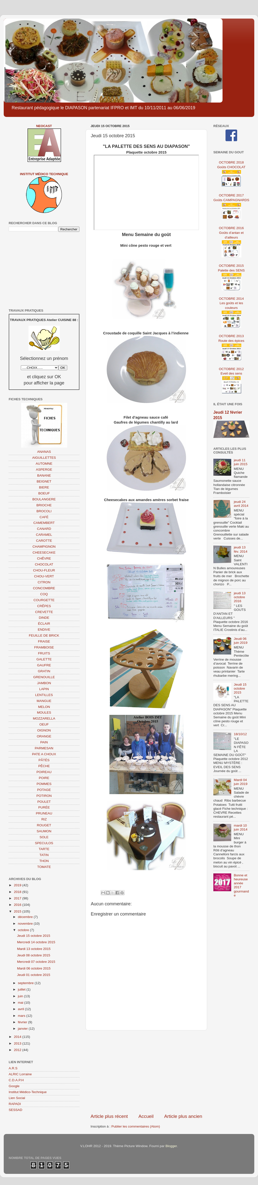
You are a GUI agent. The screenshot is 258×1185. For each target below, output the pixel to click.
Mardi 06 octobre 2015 (34, 968)
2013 (18, 1043)
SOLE (43, 837)
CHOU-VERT (44, 576)
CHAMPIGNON (44, 546)
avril (21, 1009)
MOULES (44, 712)
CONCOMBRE (44, 588)
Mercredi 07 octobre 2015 (36, 962)
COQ (44, 594)
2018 (18, 892)
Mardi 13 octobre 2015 (34, 949)
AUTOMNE (44, 463)
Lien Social (17, 1098)
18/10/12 (240, 734)
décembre (26, 917)
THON (44, 861)
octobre (24, 930)
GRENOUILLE (44, 677)
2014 (18, 1037)
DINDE (44, 617)
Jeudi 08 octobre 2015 (33, 955)
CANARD (44, 529)
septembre (26, 983)
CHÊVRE (44, 558)
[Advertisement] (146, 1071)
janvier (23, 1028)
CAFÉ (43, 517)
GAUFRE (44, 665)
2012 (18, 1050)
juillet (22, 989)
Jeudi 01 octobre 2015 (33, 975)
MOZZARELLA (44, 718)
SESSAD (15, 1110)
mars (22, 1016)
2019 (18, 885)
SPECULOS (44, 843)
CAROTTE (44, 540)
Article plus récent (109, 1116)
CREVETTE (44, 612)
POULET (44, 802)
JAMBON (44, 683)
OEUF (44, 724)
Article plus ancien (183, 1116)
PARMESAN (44, 748)
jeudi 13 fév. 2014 (240, 549)
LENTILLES (44, 695)
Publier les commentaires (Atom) (135, 1126)
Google (14, 1086)
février (23, 1022)
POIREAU (44, 772)
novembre (26, 923)
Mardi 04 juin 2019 (240, 782)
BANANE (44, 475)
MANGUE (44, 701)
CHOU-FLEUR (44, 570)
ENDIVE (44, 629)
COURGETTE (44, 600)
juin (21, 996)
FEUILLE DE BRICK (44, 635)
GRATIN (44, 671)
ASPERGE (44, 469)
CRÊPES (44, 606)
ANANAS (44, 452)
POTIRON (44, 796)
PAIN (44, 742)
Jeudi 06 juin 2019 (240, 641)
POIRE (44, 778)
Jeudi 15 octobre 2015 (33, 936)
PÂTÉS (43, 760)
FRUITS (44, 653)
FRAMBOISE (44, 647)
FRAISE (44, 641)
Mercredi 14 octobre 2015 (36, 942)
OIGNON (44, 730)
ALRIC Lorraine (20, 1074)
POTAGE (44, 790)
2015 (18, 911)
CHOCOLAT (44, 564)
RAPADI (15, 1104)
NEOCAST (44, 126)
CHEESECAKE (43, 552)
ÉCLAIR (44, 623)
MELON (44, 707)
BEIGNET (44, 481)
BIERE (44, 487)
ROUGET (44, 825)
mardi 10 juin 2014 (240, 827)
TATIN (44, 855)
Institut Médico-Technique (28, 1092)
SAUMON (44, 831)
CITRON (44, 582)
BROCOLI (44, 511)
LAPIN (44, 689)
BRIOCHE (44, 505)
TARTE (44, 849)
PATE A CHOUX (44, 754)
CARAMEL (44, 535)
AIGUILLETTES (44, 457)
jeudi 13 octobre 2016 (239, 597)
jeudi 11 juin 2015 (240, 462)
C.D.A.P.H (16, 1080)
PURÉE (44, 807)
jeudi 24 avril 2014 (241, 504)
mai (21, 1002)
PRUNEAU (44, 813)
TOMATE (44, 867)
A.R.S (13, 1068)
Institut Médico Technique (44, 174)
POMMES (43, 784)
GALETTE (44, 659)
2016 (18, 905)
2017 (18, 898)
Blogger (171, 1146)
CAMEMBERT (44, 523)
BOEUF (44, 493)
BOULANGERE (44, 499)
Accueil (146, 1116)
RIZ (44, 819)
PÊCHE (44, 766)
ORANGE (44, 736)
